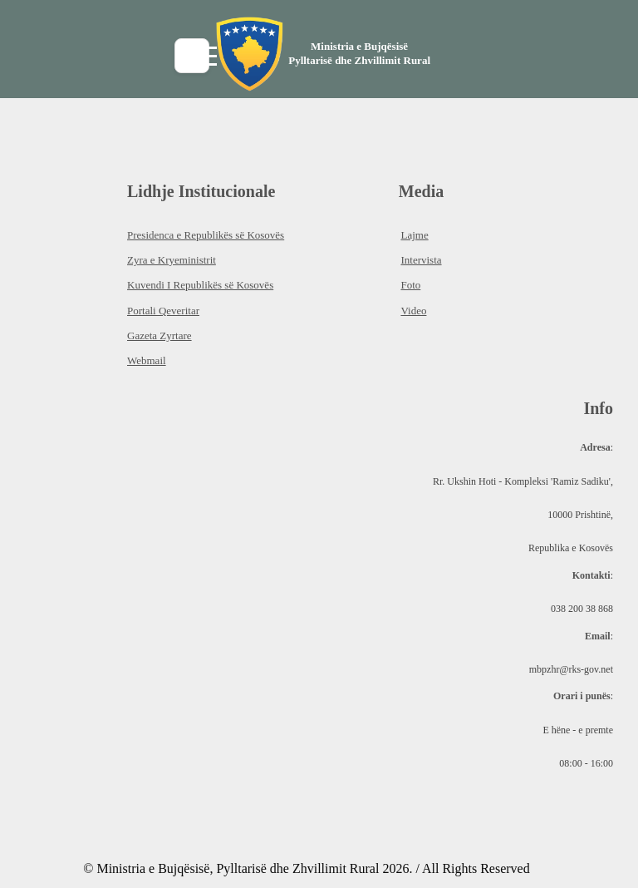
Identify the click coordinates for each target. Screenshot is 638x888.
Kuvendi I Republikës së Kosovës (200, 285)
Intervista (420, 260)
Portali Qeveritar (163, 310)
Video (413, 310)
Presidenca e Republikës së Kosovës (205, 235)
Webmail (146, 360)
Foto (410, 285)
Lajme (414, 235)
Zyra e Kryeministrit (171, 260)
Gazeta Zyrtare (159, 335)
